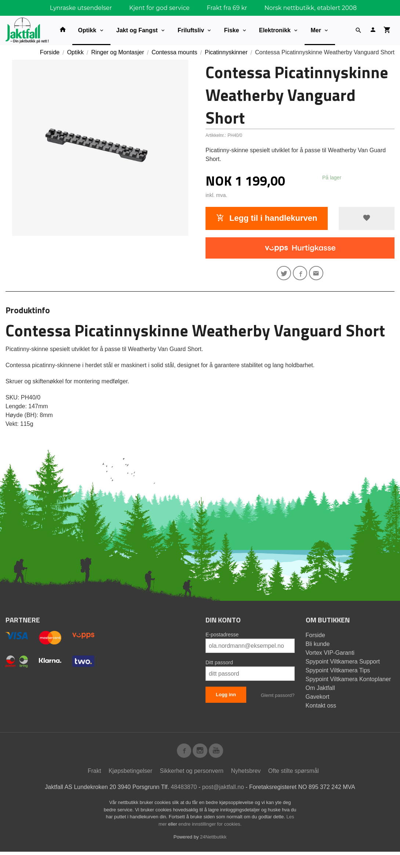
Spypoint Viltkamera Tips (338, 672)
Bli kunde (318, 646)
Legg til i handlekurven (266, 218)
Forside (49, 52)
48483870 (184, 791)
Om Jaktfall (320, 690)
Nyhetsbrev (246, 774)
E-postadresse (222, 636)
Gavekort (318, 698)
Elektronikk (275, 30)
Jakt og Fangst (137, 30)
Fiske (231, 30)
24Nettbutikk (213, 840)
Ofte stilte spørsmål (293, 774)
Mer (315, 30)
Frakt (94, 774)
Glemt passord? (278, 697)
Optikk (87, 30)
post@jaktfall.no (223, 791)
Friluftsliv (191, 30)
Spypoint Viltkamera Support (343, 663)
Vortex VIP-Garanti (330, 654)
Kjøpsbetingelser (130, 774)
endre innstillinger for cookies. (209, 827)
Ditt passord (219, 664)
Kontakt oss (321, 707)
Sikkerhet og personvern (191, 774)
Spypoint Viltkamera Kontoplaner (348, 681)
